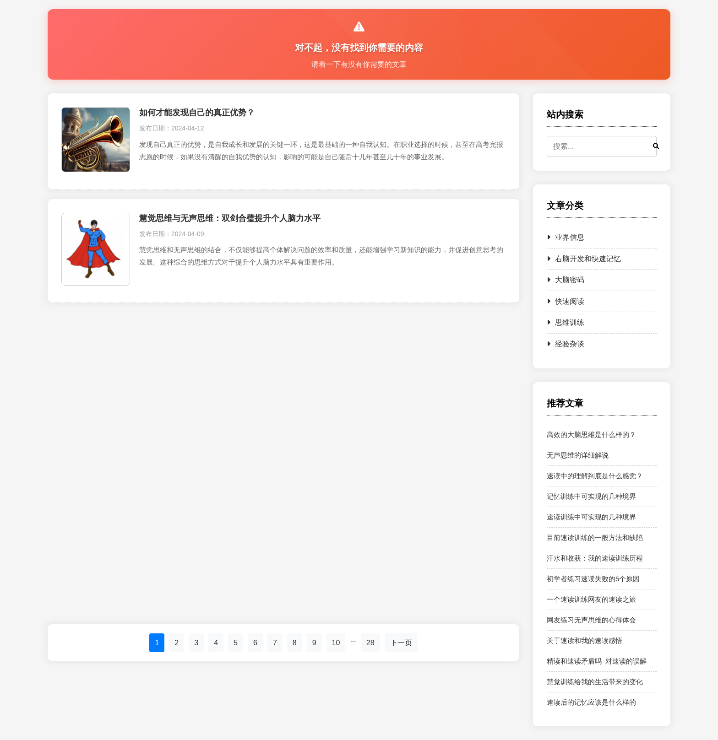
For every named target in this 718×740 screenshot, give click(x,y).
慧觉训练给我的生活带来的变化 (595, 682)
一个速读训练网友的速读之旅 (591, 599)
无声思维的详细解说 (578, 455)
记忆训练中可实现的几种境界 (591, 496)
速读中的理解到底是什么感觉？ (595, 476)
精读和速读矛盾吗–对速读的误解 (597, 661)
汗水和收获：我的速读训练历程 (595, 558)
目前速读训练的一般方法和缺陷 (595, 537)
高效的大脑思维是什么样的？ (591, 434)
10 (336, 643)
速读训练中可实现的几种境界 (591, 517)
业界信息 (565, 237)
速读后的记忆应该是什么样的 (591, 702)
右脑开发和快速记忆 (584, 259)
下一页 (401, 643)
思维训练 (565, 322)
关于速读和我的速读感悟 (584, 640)
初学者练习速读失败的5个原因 (593, 579)
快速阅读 (565, 301)
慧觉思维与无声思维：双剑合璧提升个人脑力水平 (230, 218)
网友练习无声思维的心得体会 (591, 620)
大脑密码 (565, 280)
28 (370, 643)
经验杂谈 (565, 344)
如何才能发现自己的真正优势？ (197, 112)
